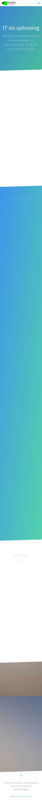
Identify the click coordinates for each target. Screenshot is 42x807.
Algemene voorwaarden (21, 796)
